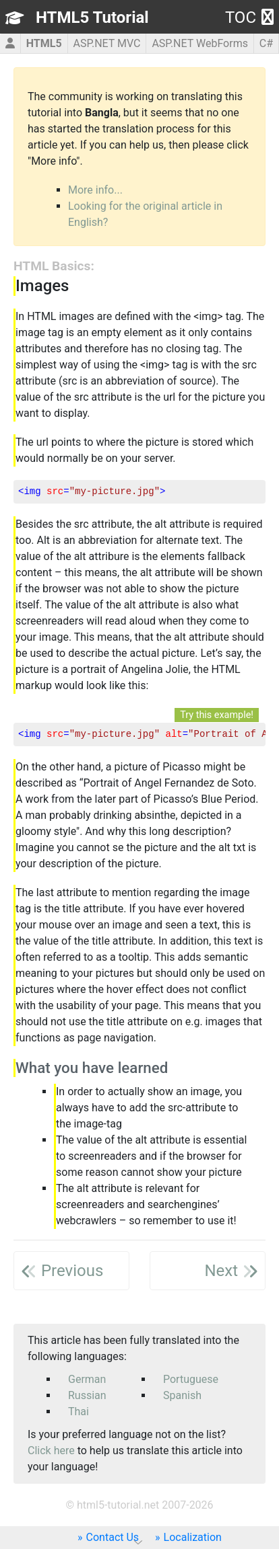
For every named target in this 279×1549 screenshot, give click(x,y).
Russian (87, 1395)
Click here (51, 1450)
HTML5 (44, 43)
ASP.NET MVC (106, 43)
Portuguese (190, 1379)
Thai (78, 1411)
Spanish (182, 1395)
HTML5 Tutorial (92, 17)
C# (266, 43)
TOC (249, 17)
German (87, 1379)
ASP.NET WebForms (200, 43)
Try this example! (216, 715)
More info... (95, 190)
